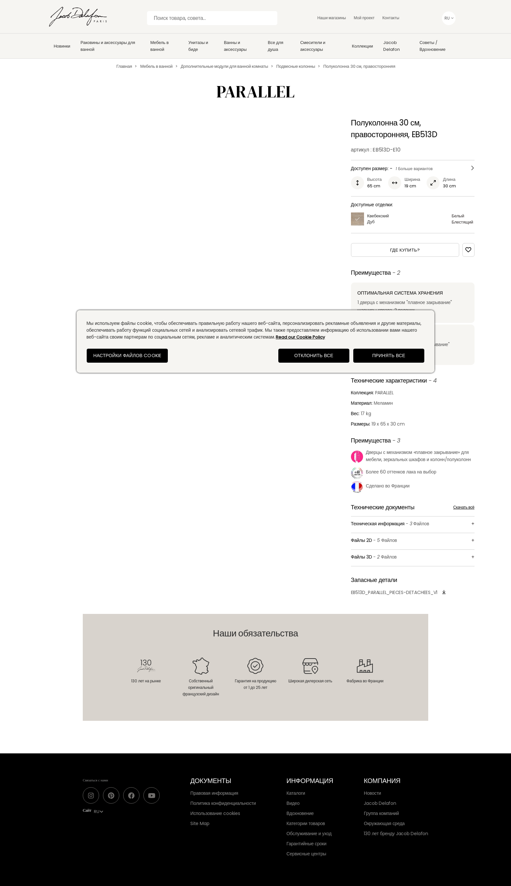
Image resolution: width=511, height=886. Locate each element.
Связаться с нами (95, 780)
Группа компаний (381, 813)
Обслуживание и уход (308, 833)
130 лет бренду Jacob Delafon (396, 833)
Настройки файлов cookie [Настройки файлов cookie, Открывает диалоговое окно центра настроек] (127, 355)
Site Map (199, 823)
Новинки (62, 46)
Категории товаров (305, 823)
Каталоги (295, 793)
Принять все (388, 355)
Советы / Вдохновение (432, 45)
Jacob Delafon (391, 45)
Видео (292, 803)
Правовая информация (214, 793)
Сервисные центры (306, 853)
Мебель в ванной (159, 45)
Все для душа (276, 45)
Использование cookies (215, 813)
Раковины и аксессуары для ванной (107, 45)
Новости (372, 793)
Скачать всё (463, 507)
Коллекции (362, 46)
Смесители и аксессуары (312, 45)
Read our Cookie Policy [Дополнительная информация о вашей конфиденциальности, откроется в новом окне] (300, 337)
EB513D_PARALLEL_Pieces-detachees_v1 (394, 592)
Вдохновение (300, 813)
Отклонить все (313, 355)
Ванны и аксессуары (235, 45)
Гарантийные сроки (306, 843)
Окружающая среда (384, 823)
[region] (255, 341)
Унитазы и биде (198, 45)
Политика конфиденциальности (223, 803)
